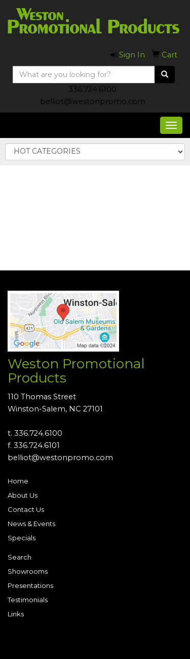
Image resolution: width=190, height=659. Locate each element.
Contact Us (26, 509)
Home (18, 481)
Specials (21, 538)
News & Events (31, 523)
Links (16, 614)
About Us (22, 495)
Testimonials (28, 600)
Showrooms (28, 571)
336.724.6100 (92, 89)
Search (19, 557)
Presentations (30, 585)
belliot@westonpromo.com (92, 101)
